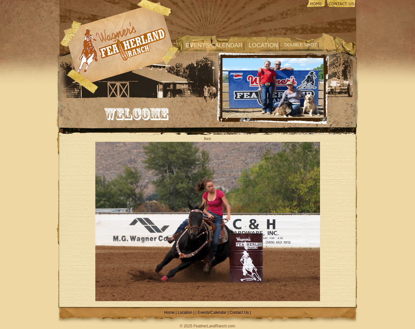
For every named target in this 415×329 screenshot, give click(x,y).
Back (207, 139)
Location (263, 45)
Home (169, 312)
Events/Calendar (214, 45)
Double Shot (300, 44)
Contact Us (240, 312)
